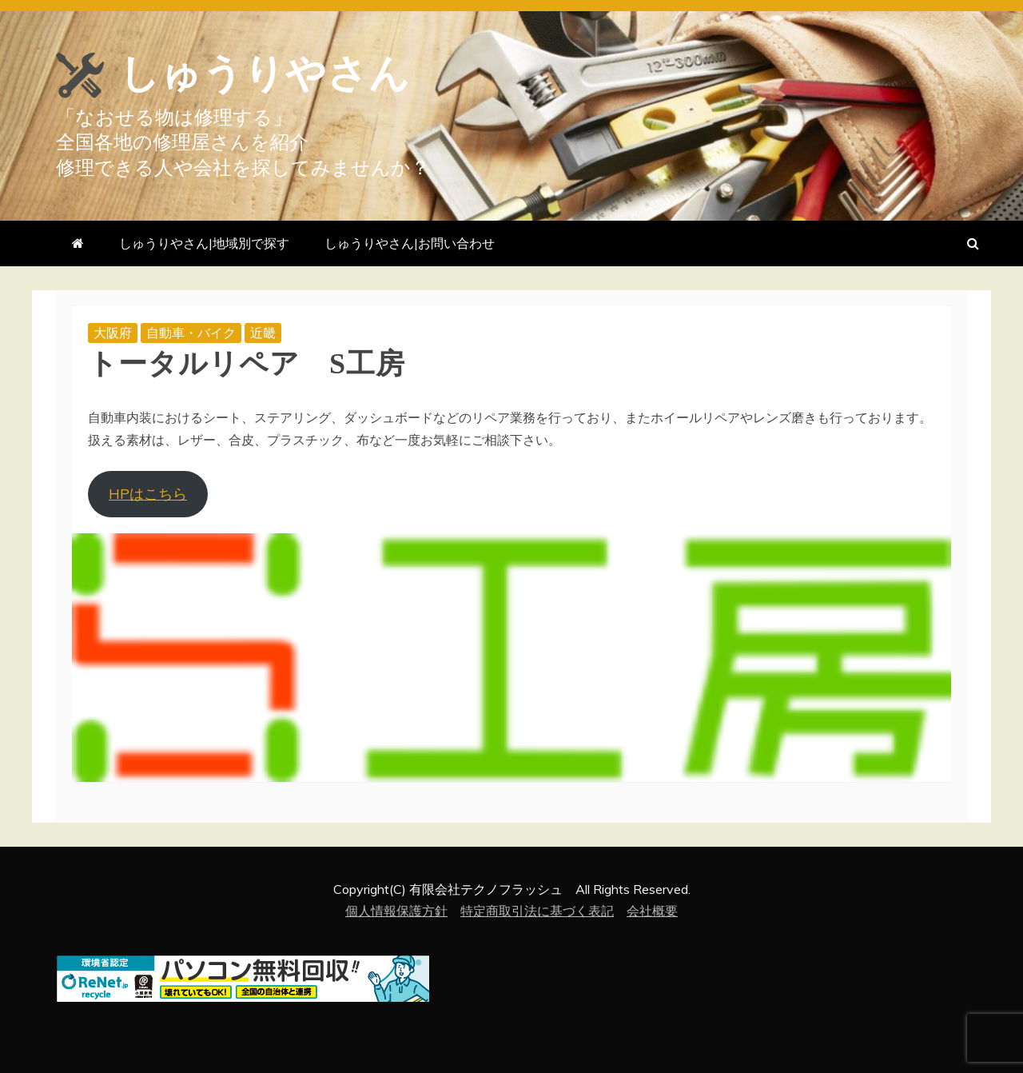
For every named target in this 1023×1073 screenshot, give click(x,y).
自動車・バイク (191, 333)
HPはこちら (148, 494)
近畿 (263, 333)
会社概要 (652, 911)
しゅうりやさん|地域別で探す (204, 243)
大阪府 (113, 333)
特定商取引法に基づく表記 (537, 911)
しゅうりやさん (264, 73)
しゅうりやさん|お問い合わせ (409, 243)
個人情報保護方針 (396, 911)
